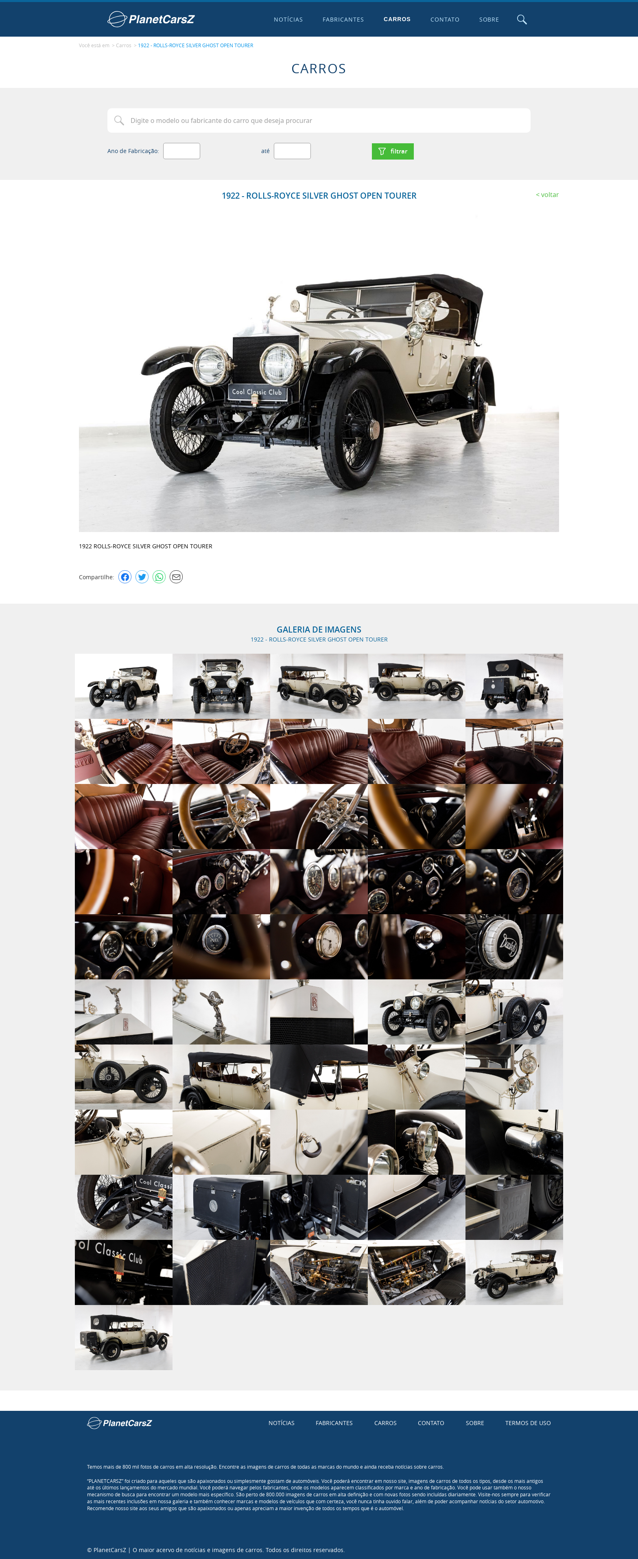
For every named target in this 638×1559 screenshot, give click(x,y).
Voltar (550, 193)
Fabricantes (343, 19)
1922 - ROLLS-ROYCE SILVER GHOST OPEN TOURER (195, 45)
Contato (444, 19)
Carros (397, 19)
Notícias (288, 19)
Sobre (488, 19)
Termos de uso (528, 1422)
